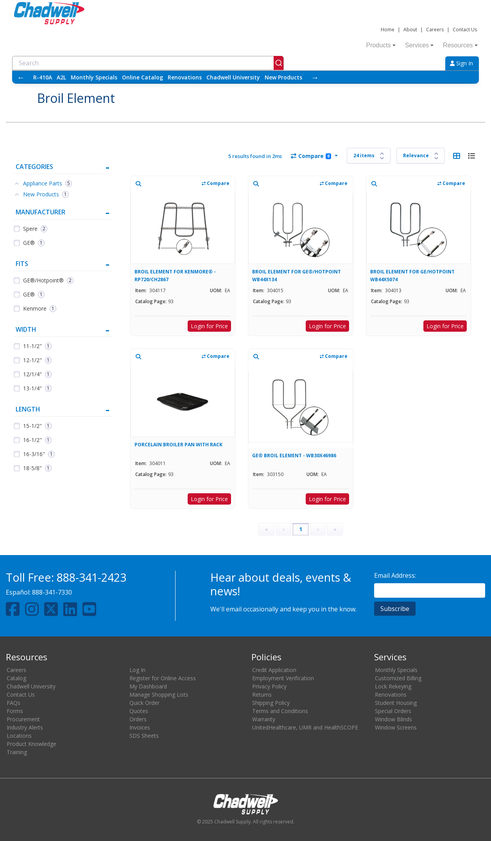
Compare (311, 156)
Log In (137, 670)
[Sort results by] (420, 156)
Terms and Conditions (280, 711)
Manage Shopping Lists (158, 694)
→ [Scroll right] (315, 77)
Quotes (138, 711)
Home (387, 29)
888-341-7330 (52, 592)
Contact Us (465, 29)
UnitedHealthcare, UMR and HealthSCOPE (305, 727)
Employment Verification (283, 678)
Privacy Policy (269, 686)
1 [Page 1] (300, 529)
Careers (435, 29)
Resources (460, 45)
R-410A (42, 77)
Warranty (263, 719)
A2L (61, 77)
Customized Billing (398, 678)
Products (381, 45)
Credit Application (274, 670)
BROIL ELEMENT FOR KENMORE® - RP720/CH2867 (175, 275)
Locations (19, 735)
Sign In (461, 63)
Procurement (23, 719)
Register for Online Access (162, 678)
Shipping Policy (271, 702)
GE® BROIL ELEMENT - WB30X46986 (294, 455)
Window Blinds (393, 719)
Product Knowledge (31, 744)
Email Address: (395, 575)
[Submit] (278, 63)
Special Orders (393, 711)
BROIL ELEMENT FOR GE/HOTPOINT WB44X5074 (412, 275)
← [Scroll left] (21, 77)
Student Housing (396, 702)
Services (419, 45)
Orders (138, 719)
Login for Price (209, 326)
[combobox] (148, 63)
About (410, 29)
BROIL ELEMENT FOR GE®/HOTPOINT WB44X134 (296, 275)
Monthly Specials (94, 77)
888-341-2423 (91, 577)
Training (17, 752)
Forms (15, 711)
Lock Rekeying (393, 686)
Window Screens (396, 727)
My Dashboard (148, 686)
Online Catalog (142, 77)
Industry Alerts (25, 727)
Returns (262, 694)
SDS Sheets (144, 735)
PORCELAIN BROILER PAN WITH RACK (178, 444)
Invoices (139, 727)
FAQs (13, 702)
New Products (283, 77)
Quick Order (144, 702)
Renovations (185, 77)
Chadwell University (233, 77)
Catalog (16, 678)
